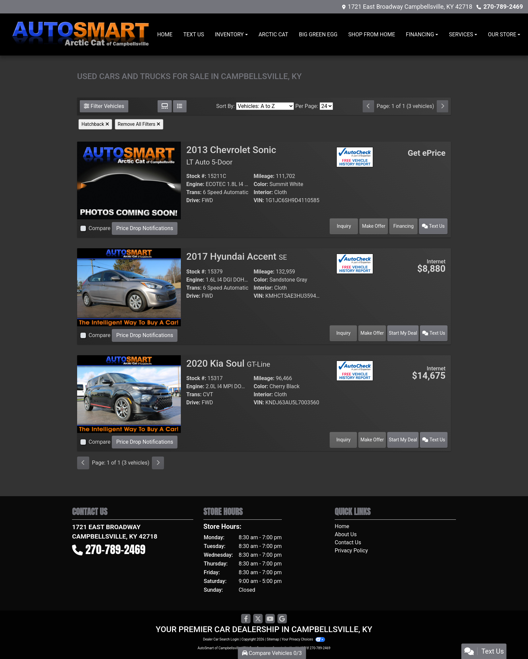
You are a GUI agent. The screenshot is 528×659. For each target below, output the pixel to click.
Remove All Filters (139, 124)
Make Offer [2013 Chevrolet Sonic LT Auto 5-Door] (373, 226)
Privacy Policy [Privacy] (351, 550)
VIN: (259, 200)
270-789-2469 (503, 6)
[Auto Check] (354, 156)
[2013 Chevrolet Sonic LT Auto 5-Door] (129, 180)
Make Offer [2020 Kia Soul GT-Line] (372, 439)
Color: (261, 184)
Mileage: (264, 176)
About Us (346, 534)
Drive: (193, 200)
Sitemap (273, 639)
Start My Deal (403, 333)
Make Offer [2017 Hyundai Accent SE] (372, 333)
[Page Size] (326, 106)
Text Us (433, 226)
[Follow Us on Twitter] (258, 619)
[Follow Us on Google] (282, 619)
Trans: (193, 192)
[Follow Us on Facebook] (246, 619)
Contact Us (348, 542)
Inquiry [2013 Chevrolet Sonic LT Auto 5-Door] (344, 226)
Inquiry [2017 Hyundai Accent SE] (343, 333)
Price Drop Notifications (144, 228)
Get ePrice (427, 153)
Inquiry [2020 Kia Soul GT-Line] (343, 439)
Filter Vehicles (104, 106)
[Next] (442, 106)
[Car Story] (355, 173)
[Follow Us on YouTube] (270, 619)
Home (342, 526)
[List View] (180, 106)
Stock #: (196, 176)
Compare (99, 228)
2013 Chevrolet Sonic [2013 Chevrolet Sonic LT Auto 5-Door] (231, 155)
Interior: (263, 192)
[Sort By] (265, 106)
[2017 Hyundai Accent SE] (129, 287)
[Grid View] (165, 106)
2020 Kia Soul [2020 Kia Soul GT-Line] (228, 363)
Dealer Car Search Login (221, 639)
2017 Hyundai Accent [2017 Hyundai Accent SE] (236, 256)
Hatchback (95, 124)
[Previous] (368, 106)
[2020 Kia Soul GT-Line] (129, 393)
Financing (403, 226)
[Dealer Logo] (81, 34)
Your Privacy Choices (303, 639)
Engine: (195, 184)
